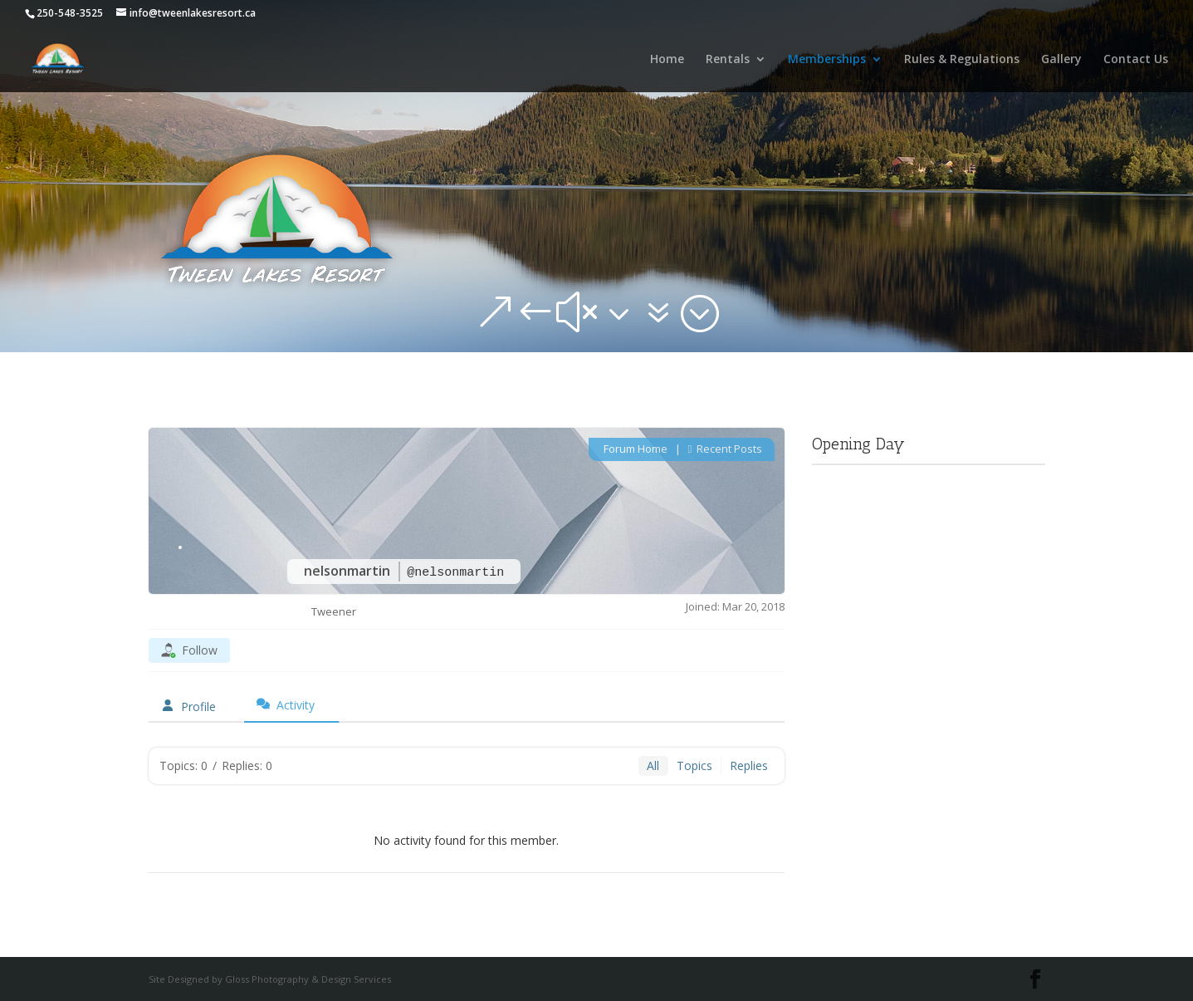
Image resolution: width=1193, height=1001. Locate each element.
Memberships (827, 59)
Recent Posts (725, 448)
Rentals (728, 59)
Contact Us (1135, 59)
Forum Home (634, 448)
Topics (694, 765)
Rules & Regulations (961, 59)
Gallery (1061, 59)
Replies (749, 765)
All (653, 765)
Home (667, 59)
